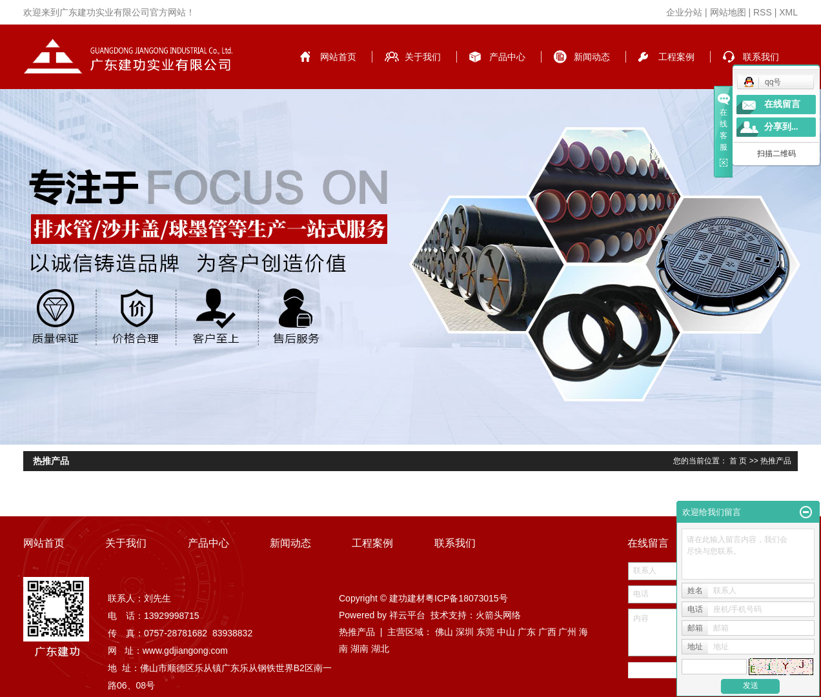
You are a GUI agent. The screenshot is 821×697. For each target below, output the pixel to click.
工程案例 (676, 57)
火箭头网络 (498, 615)
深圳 (465, 632)
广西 (547, 632)
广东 (527, 632)
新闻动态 (592, 57)
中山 (506, 632)
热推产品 (357, 632)
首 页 (738, 460)
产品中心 (507, 57)
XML (788, 12)
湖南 (359, 648)
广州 (567, 632)
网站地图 (728, 12)
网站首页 (338, 57)
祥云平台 (407, 615)
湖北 (380, 648)
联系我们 (761, 57)
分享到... (781, 127)
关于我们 (423, 57)
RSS (762, 12)
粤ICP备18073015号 (466, 598)
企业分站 (684, 12)
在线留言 (782, 104)
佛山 (444, 632)
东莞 (485, 632)
